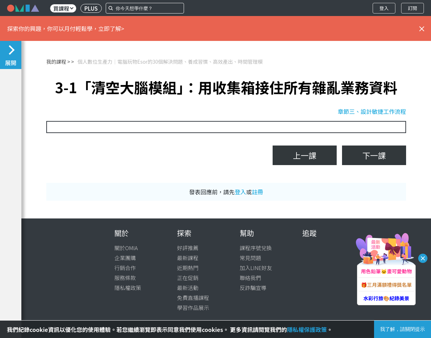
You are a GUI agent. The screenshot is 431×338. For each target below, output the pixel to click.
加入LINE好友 (256, 267)
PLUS (91, 8)
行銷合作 (125, 267)
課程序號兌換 (256, 248)
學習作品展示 (193, 307)
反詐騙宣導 (253, 287)
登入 (384, 8)
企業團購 (125, 258)
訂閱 (412, 8)
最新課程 (188, 258)
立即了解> (111, 28)
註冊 (257, 192)
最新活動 (188, 287)
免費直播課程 (193, 297)
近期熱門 (188, 267)
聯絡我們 (250, 277)
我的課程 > (58, 61)
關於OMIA (126, 248)
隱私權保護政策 (307, 329)
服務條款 (125, 277)
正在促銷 (188, 277)
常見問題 (250, 258)
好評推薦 (188, 248)
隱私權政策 (128, 287)
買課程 (63, 8)
